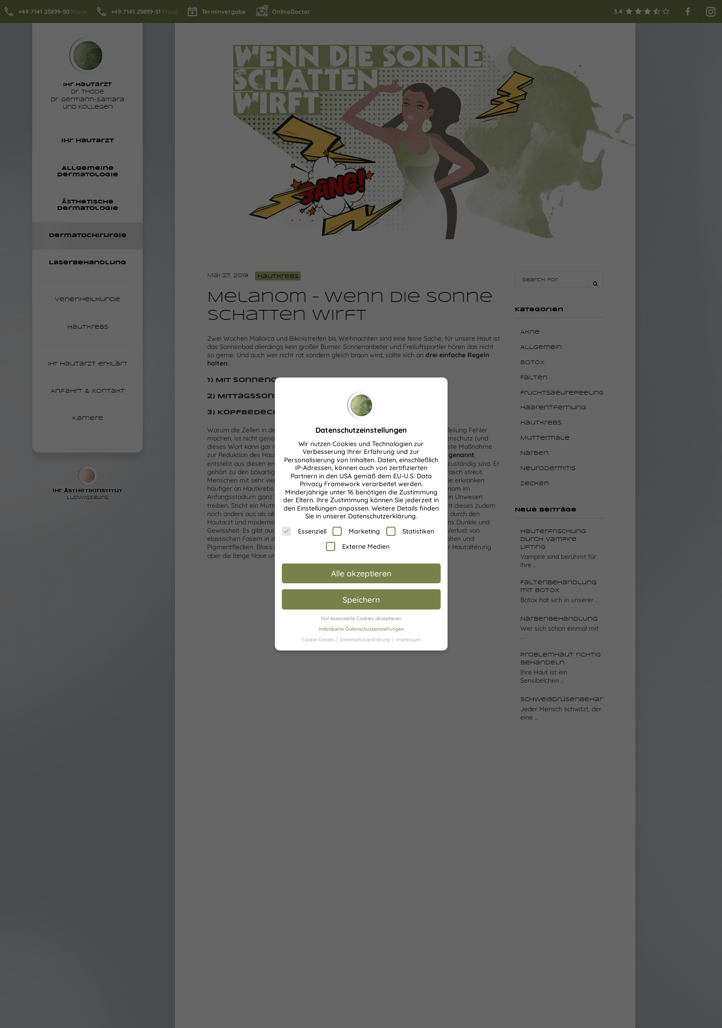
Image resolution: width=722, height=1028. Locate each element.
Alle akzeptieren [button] (361, 573)
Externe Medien (358, 546)
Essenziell (304, 531)
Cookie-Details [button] (319, 639)
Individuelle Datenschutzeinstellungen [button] (361, 629)
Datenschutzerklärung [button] (365, 639)
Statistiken (410, 531)
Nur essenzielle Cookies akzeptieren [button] (361, 618)
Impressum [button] (408, 639)
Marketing (356, 531)
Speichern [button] (361, 599)
